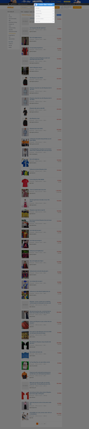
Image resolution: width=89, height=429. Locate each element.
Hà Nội (37, 8)
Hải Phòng (38, 10)
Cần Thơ (38, 21)
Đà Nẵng (38, 16)
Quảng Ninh (39, 13)
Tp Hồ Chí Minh (40, 18)
